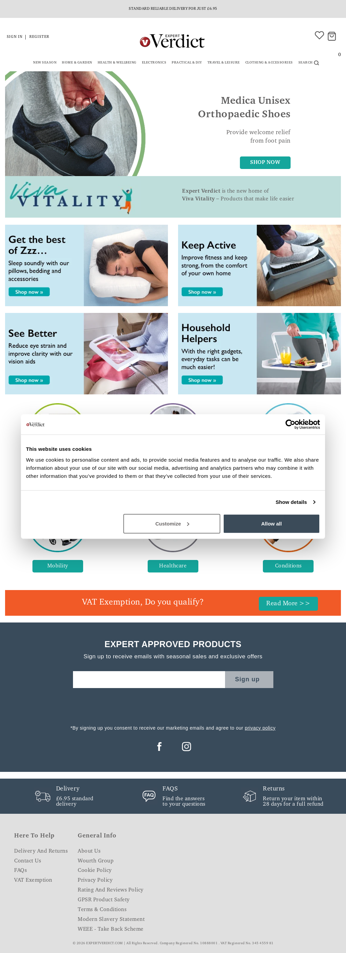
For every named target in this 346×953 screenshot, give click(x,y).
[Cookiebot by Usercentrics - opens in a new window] (290, 424)
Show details (291, 502)
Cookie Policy (95, 870)
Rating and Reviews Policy (111, 890)
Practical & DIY (187, 63)
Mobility (57, 566)
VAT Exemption (33, 880)
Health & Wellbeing (117, 63)
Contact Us (27, 861)
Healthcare (173, 566)
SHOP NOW (265, 162)
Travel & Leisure (223, 63)
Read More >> (288, 604)
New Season (44, 63)
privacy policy (260, 728)
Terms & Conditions (102, 909)
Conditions (288, 566)
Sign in (15, 37)
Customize (172, 523)
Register (39, 37)
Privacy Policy (95, 880)
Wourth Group (96, 861)
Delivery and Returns (41, 851)
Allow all (271, 523)
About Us (89, 851)
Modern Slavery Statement (111, 919)
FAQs (20, 870)
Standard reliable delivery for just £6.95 (173, 9)
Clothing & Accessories (269, 63)
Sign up (247, 679)
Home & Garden (77, 63)
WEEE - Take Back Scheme (111, 929)
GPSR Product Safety (104, 900)
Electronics (154, 63)
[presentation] (173, 704)
